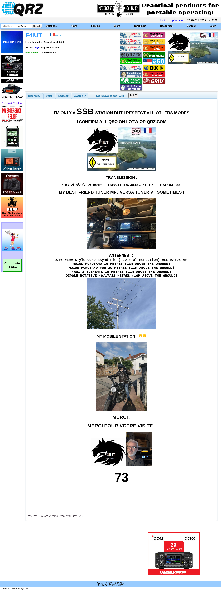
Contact (191, 25)
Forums (95, 25)
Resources (166, 25)
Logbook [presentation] (63, 95)
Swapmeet (140, 25)
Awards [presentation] (80, 95)
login (163, 20)
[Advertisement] (80, 554)
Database (51, 25)
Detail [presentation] (49, 95)
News (74, 25)
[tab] (34, 96)
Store (117, 25)
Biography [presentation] (34, 95)
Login (213, 25)
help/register (176, 20)
